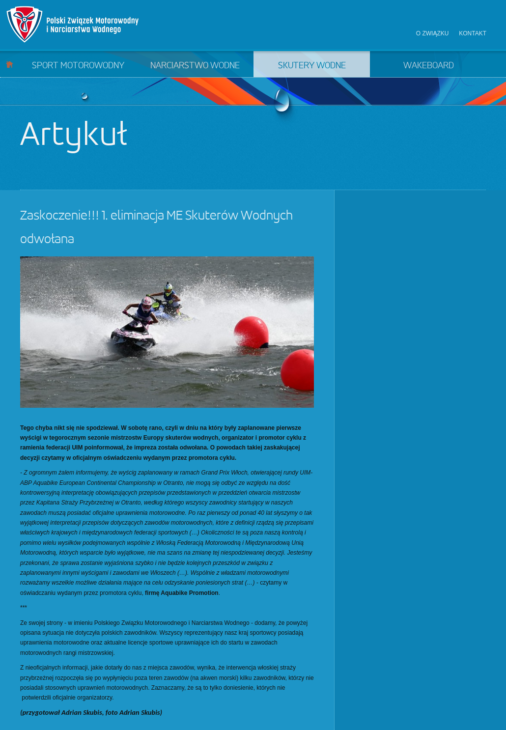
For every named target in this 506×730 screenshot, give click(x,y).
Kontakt (472, 33)
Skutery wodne (312, 66)
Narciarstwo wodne (195, 66)
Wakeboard (428, 66)
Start (9, 64)
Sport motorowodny (78, 66)
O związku (432, 33)
